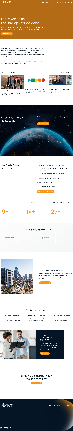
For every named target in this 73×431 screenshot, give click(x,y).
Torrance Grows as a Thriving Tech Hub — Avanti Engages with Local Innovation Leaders (60, 91)
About (48, 2)
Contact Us (68, 2)
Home (42, 2)
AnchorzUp (7, 428)
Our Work (55, 2)
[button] (61, 72)
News (61, 2)
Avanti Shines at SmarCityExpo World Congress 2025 (11, 93)
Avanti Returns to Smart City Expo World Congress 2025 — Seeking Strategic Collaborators (36, 91)
